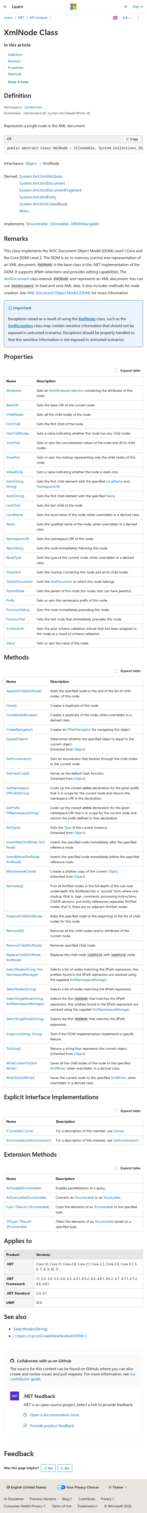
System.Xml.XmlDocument (42, 183)
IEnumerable (37, 223)
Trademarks (86, 1506)
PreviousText (15, 619)
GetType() (13, 827)
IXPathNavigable (85, 223)
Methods (15, 74)
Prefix (10, 600)
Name (110, 495)
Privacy (106, 1498)
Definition (15, 54)
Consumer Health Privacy (23, 1506)
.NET (21, 17)
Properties (15, 67)
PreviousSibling (17, 609)
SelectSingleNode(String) (25, 1018)
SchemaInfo (15, 628)
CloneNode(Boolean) (21, 714)
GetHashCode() (17, 773)
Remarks (14, 61)
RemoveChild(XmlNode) (24, 945)
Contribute (86, 1498)
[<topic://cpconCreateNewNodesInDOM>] (50, 1335)
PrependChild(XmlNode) (24, 916)
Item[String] (15, 495)
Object (31, 163)
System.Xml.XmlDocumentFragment (50, 190)
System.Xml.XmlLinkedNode (43, 203)
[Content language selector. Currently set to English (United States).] (26, 1487)
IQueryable (112, 1197)
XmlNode (87, 318)
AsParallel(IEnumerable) (23, 1188)
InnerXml (13, 457)
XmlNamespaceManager (88, 979)
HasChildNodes (17, 433)
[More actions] (138, 18)
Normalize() (14, 885)
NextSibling (14, 548)
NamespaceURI (48, 486)
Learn (8, 17)
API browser (38, 17)
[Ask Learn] (115, 18)
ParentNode (15, 590)
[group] (73, 148)
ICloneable (59, 223)
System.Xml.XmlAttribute (40, 176)
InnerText (13, 442)
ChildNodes (15, 414)
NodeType (13, 557)
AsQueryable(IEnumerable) (26, 1197)
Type (67, 827)
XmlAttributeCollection (66, 390)
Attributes (13, 390)
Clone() (11, 705)
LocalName (114, 481)
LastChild (13, 505)
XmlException (20, 325)
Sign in (138, 6)
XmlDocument (16, 278)
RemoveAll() (15, 930)
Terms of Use (62, 1506)
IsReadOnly (14, 471)
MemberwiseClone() (21, 871)
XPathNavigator (79, 729)
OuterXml (13, 572)
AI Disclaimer (14, 1498)
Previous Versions (43, 1498)
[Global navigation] (5, 6)
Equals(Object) (17, 738)
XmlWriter (57, 1068)
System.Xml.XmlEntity (37, 196)
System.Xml (33, 107)
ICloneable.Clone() (19, 1130)
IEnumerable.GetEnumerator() (28, 1140)
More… (25, 210)
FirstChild (13, 423)
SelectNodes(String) (21, 989)
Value (10, 643)
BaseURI (12, 405)
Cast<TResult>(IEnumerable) (27, 1206)
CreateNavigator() (19, 729)
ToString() (13, 1048)
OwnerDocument (19, 581)
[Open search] (126, 6)
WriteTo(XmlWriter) (20, 1077)
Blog (65, 1498)
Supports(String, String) (24, 1033)
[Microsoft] (73, 6)
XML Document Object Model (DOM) (59, 292)
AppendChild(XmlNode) (24, 690)
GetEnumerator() (18, 758)
